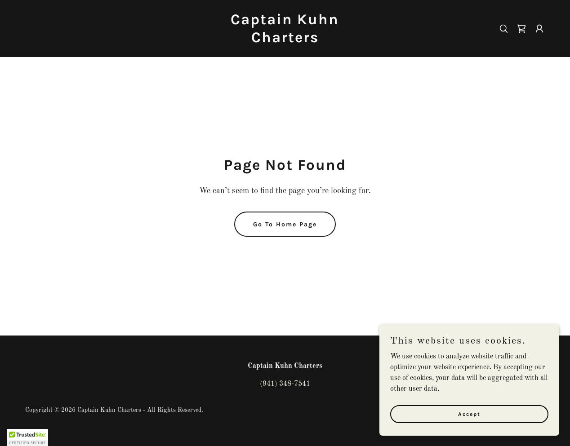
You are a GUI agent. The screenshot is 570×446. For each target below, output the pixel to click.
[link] (285, 40)
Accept (469, 414)
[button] (539, 29)
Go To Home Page (285, 224)
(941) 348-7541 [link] (285, 384)
